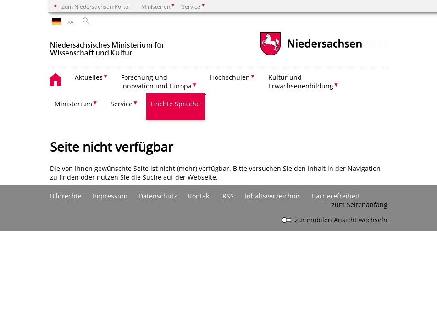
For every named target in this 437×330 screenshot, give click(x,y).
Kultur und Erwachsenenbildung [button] (300, 81)
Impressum (110, 196)
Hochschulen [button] (230, 77)
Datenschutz (157, 196)
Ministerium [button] (73, 103)
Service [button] (122, 103)
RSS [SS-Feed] (228, 196)
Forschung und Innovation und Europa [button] (156, 81)
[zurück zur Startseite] (107, 45)
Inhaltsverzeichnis (273, 196)
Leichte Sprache (175, 103)
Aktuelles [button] (89, 77)
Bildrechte (66, 196)
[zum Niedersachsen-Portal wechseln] (311, 54)
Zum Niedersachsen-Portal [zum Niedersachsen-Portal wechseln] (95, 6)
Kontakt (199, 196)
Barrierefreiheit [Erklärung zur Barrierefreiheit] (336, 196)
